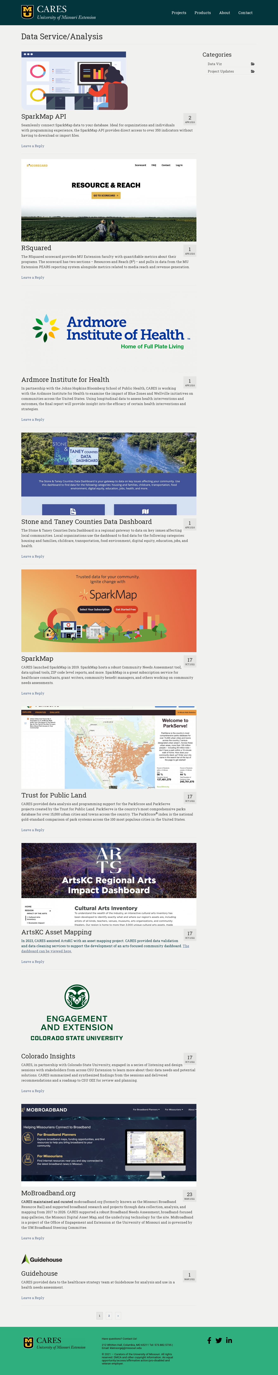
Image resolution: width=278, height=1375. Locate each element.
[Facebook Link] (209, 1341)
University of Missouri (146, 1354)
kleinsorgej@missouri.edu (125, 1348)
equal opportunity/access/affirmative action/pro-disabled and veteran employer (137, 1360)
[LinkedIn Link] (229, 1341)
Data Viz (215, 64)
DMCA (118, 1357)
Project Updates (221, 71)
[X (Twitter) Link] (218, 1341)
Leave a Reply (32, 146)
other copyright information (144, 1357)
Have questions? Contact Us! (119, 1338)
